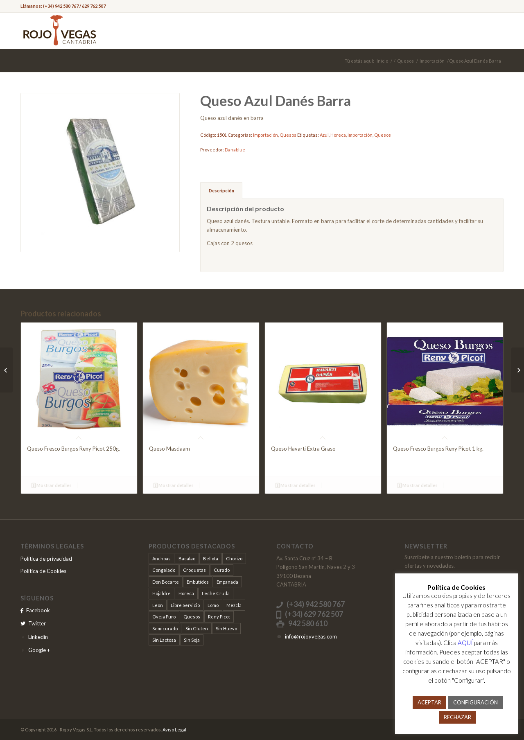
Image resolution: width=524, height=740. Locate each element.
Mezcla (234, 605)
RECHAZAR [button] (457, 717)
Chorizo (234, 558)
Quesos (405, 60)
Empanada (227, 581)
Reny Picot (219, 616)
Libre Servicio (185, 605)
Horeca (338, 135)
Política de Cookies (43, 571)
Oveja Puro (164, 616)
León (157, 605)
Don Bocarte (165, 581)
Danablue (235, 149)
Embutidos (198, 581)
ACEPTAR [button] (429, 702)
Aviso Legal (174, 729)
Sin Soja (192, 640)
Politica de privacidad (46, 558)
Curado (222, 570)
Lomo (213, 605)
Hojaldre (161, 593)
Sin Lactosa (164, 640)
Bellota (210, 558)
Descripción (221, 190)
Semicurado (165, 628)
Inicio (382, 60)
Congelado (163, 570)
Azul (324, 135)
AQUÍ (465, 642)
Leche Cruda (216, 593)
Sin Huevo (226, 628)
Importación (432, 60)
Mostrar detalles (52, 485)
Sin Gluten (196, 628)
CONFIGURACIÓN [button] (475, 702)
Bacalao (186, 558)
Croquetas (194, 570)
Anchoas (161, 558)
